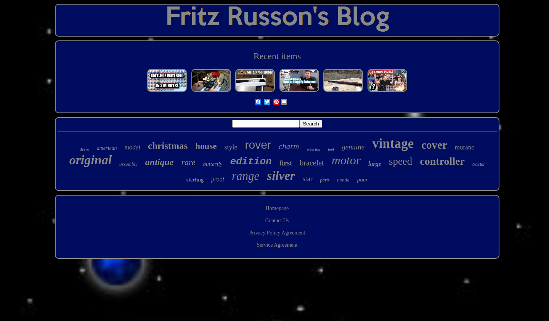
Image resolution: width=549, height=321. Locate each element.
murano (465, 147)
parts (325, 180)
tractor (478, 164)
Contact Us (277, 220)
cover (434, 145)
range (245, 176)
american (107, 148)
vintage (393, 143)
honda (343, 180)
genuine (353, 147)
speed (400, 161)
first (285, 163)
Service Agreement (277, 245)
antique (159, 162)
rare (188, 162)
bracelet (312, 163)
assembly (128, 164)
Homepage (277, 208)
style (231, 147)
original (90, 160)
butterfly (213, 164)
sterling (195, 180)
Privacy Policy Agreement (277, 233)
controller (442, 161)
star (308, 179)
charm (289, 146)
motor (346, 160)
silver (281, 176)
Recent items (277, 56)
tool (331, 149)
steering (314, 149)
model (133, 147)
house (206, 146)
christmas (168, 146)
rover (258, 144)
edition (250, 161)
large (374, 163)
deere (84, 149)
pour (362, 180)
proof (217, 179)
